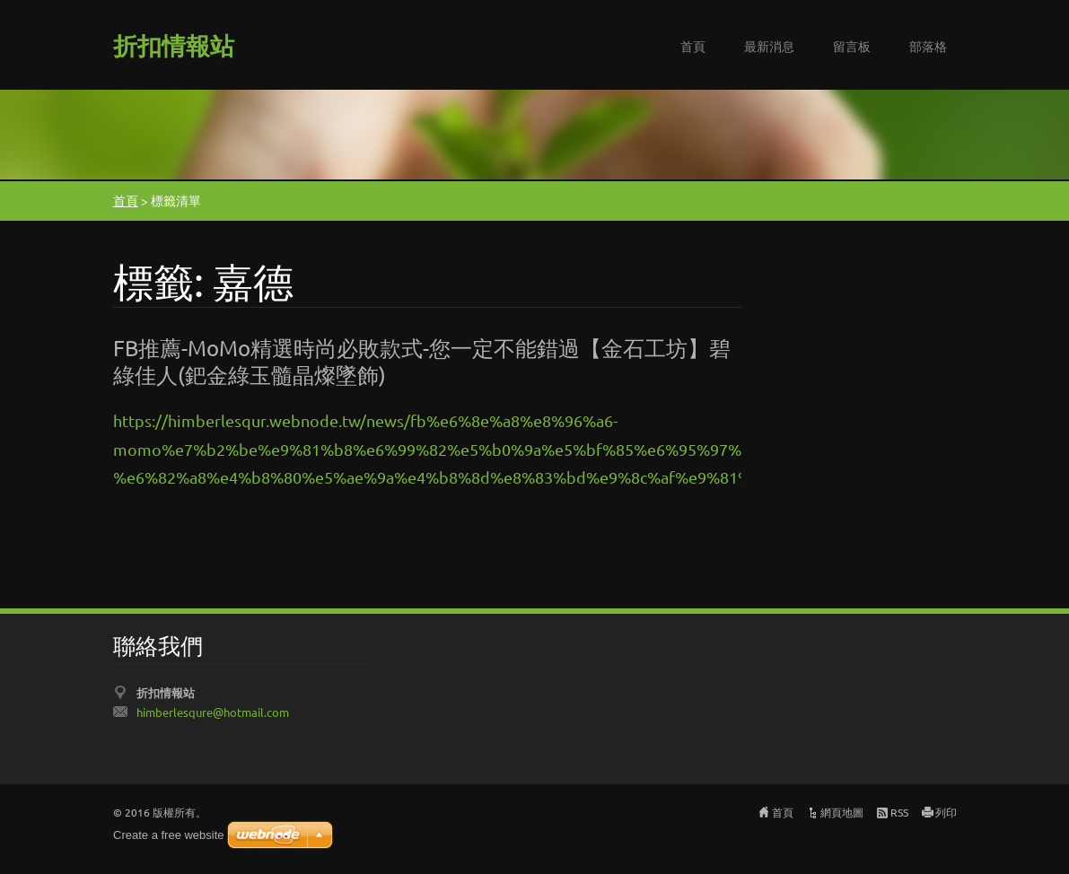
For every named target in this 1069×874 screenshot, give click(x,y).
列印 (946, 812)
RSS (899, 812)
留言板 (852, 46)
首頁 (692, 46)
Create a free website (168, 835)
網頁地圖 (841, 812)
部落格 (928, 46)
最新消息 (769, 46)
